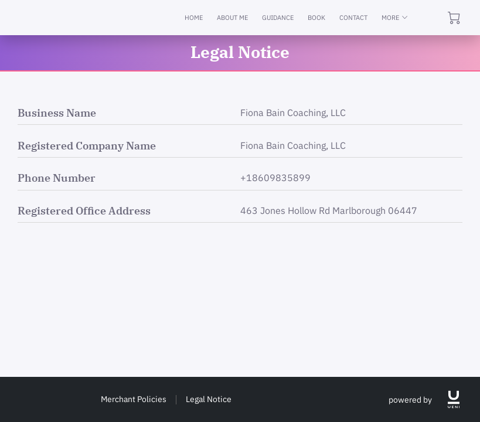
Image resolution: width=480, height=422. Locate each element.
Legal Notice (209, 398)
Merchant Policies (133, 398)
